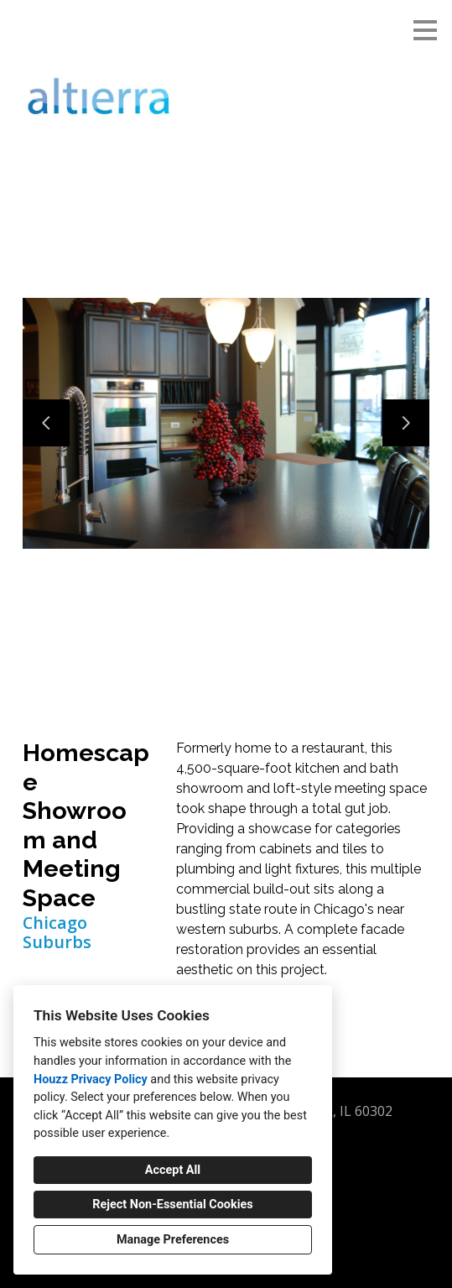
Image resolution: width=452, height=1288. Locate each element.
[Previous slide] (46, 422)
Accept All (172, 1170)
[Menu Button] (425, 30)
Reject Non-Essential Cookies (172, 1204)
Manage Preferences (173, 1240)
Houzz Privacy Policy (91, 1079)
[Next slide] (405, 422)
